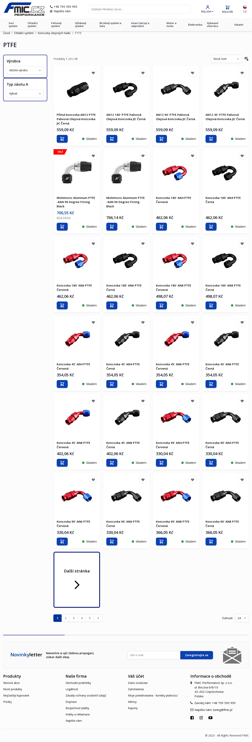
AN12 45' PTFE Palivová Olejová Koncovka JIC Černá (225, 117)
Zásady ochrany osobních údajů (86, 695)
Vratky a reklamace (78, 714)
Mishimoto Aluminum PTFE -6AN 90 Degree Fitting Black (125, 202)
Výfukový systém (80, 25)
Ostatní (238, 25)
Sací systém (13, 25)
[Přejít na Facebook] (192, 717)
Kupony (133, 708)
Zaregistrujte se (196, 655)
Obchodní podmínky (78, 682)
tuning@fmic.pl (222, 709)
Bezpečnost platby (77, 708)
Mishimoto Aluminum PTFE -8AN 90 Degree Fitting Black (76, 202)
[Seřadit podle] (226, 59)
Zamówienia (136, 689)
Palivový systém (56, 25)
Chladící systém (33, 25)
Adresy (132, 701)
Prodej (7, 701)
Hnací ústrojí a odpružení (140, 25)
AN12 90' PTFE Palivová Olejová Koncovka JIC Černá (175, 117)
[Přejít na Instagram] (201, 717)
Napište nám (62, 11)
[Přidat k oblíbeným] (93, 73)
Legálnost (72, 689)
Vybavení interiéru (212, 25)
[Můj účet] (207, 9)
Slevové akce (11, 682)
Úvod (6, 33)
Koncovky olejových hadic (54, 33)
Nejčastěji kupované (16, 695)
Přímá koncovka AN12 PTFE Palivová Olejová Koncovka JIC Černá (76, 119)
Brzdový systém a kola (110, 25)
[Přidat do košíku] (62, 139)
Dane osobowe (138, 682)
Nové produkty (12, 689)
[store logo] (24, 9)
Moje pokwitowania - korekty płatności (153, 695)
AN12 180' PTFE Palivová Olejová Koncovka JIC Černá (125, 117)
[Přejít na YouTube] (210, 717)
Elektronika (195, 25)
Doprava (71, 701)
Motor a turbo (171, 25)
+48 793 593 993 (66, 7)
